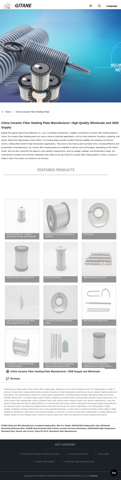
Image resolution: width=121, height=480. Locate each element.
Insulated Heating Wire (45, 425)
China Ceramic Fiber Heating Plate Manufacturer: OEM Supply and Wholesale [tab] (53, 371)
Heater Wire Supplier (46, 461)
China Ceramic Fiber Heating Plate (32, 112)
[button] (91, 6)
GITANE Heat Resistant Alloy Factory (42, 428)
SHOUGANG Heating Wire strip (86, 425)
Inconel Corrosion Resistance (73, 428)
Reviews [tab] (13, 378)
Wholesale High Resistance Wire (80, 461)
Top (114, 472)
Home (8, 112)
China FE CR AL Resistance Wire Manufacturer (55, 431)
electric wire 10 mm (24, 431)
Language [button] (111, 6)
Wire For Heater (64, 425)
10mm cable (104, 454)
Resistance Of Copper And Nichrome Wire (41, 454)
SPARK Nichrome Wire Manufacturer (17, 425)
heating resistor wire (79, 454)
